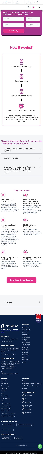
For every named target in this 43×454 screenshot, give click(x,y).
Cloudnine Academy (8, 416)
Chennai (25, 332)
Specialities (5, 383)
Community (5, 386)
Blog (2, 393)
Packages (4, 388)
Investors (25, 381)
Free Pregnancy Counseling (31, 383)
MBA (2, 401)
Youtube (28, 409)
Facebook (28, 395)
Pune (24, 362)
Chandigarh (26, 330)
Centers (3, 391)
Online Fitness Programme (31, 386)
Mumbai (25, 352)
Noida (24, 357)
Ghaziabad (26, 337)
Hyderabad (26, 342)
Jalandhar (26, 345)
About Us (4, 381)
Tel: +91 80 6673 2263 (8, 354)
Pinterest (28, 413)
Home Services (6, 408)
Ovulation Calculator (8, 413)
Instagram (28, 406)
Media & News (5, 406)
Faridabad (26, 335)
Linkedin (28, 402)
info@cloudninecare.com (9, 339)
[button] (39, 7)
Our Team (4, 396)
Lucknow (25, 347)
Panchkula (26, 360)
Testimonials (5, 398)
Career (24, 388)
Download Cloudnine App (21, 280)
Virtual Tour (5, 411)
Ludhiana (25, 350)
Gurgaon (25, 340)
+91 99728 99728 (6, 341)
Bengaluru (25, 327)
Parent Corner (5, 403)
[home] (11, 7)
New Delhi (25, 355)
